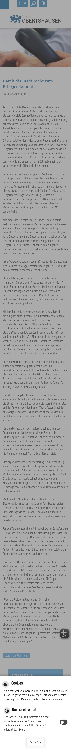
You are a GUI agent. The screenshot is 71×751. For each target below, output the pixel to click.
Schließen (35, 742)
